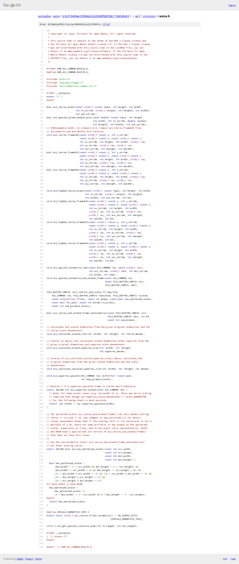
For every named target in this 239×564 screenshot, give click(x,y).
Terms (38, 558)
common (149, 16)
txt (225, 558)
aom (56, 16)
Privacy (29, 558)
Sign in (232, 5)
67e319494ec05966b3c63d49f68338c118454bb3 (95, 16)
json (233, 558)
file (106, 24)
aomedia (44, 16)
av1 (137, 16)
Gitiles (20, 558)
